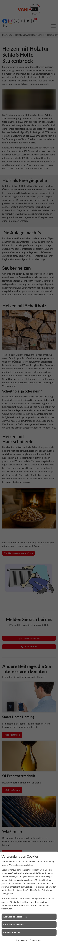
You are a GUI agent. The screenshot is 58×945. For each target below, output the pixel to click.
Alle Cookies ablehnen (13, 924)
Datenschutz (36, 940)
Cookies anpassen (11, 932)
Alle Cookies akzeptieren (15, 916)
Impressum (21, 940)
